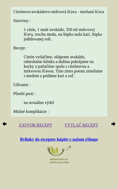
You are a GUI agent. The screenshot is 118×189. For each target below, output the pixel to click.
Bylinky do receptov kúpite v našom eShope (59, 139)
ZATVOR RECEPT (35, 125)
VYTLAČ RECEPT (81, 125)
